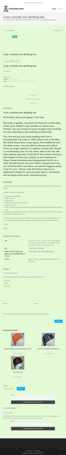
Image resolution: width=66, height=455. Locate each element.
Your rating (7, 280)
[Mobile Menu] (59, 9)
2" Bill (30, 248)
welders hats (32, 81)
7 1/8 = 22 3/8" (55, 241)
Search (5, 385)
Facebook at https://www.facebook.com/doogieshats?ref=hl (29, 159)
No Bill (42, 248)
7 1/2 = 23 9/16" (50, 243)
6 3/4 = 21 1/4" (32, 241)
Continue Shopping (9, 408)
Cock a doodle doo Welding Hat (47, 20)
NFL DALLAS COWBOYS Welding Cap (48, 349)
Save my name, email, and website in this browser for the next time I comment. (26, 314)
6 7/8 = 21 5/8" (41, 241)
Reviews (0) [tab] (33, 103)
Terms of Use (29, 450)
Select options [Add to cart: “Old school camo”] (18, 377)
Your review (7, 286)
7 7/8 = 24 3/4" (45, 245)
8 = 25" (52, 245)
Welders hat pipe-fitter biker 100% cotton (17, 81)
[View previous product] (4, 30)
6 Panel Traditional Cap (47, 251)
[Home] (3, 20)
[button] (8, 86)
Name (5, 303)
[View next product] (61, 30)
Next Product (56, 30)
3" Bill (34, 248)
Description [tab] (33, 95)
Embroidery (7, 182)
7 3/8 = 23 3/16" (40, 243)
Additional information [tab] (33, 99)
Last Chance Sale (13, 79)
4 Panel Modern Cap (34, 251)
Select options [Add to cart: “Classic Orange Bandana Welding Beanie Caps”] (18, 353)
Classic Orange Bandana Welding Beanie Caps (17, 349)
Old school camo (18, 372)
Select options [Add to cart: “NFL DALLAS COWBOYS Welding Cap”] (48, 353)
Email (36, 303)
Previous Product (10, 30)
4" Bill (38, 248)
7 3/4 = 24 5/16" (35, 245)
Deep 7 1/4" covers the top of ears (38, 259)
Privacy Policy (37, 450)
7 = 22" (48, 241)
